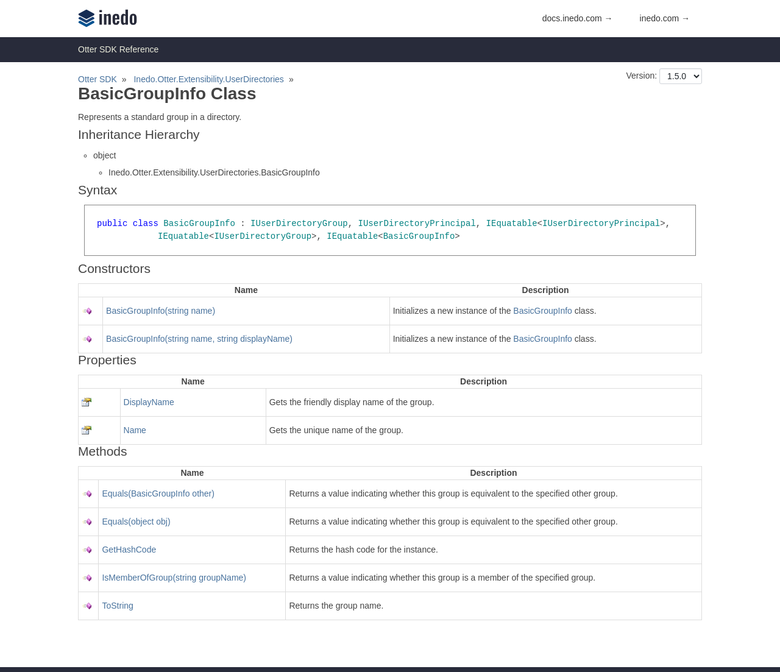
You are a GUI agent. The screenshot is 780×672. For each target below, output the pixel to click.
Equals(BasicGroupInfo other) (158, 493)
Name (135, 430)
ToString (117, 605)
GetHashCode (129, 549)
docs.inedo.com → (577, 18)
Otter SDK (97, 79)
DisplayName (149, 402)
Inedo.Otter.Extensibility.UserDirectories (208, 79)
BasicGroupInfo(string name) (160, 311)
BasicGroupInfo (542, 311)
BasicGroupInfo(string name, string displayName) (199, 339)
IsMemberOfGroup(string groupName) (174, 577)
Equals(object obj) (136, 521)
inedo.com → (665, 18)
